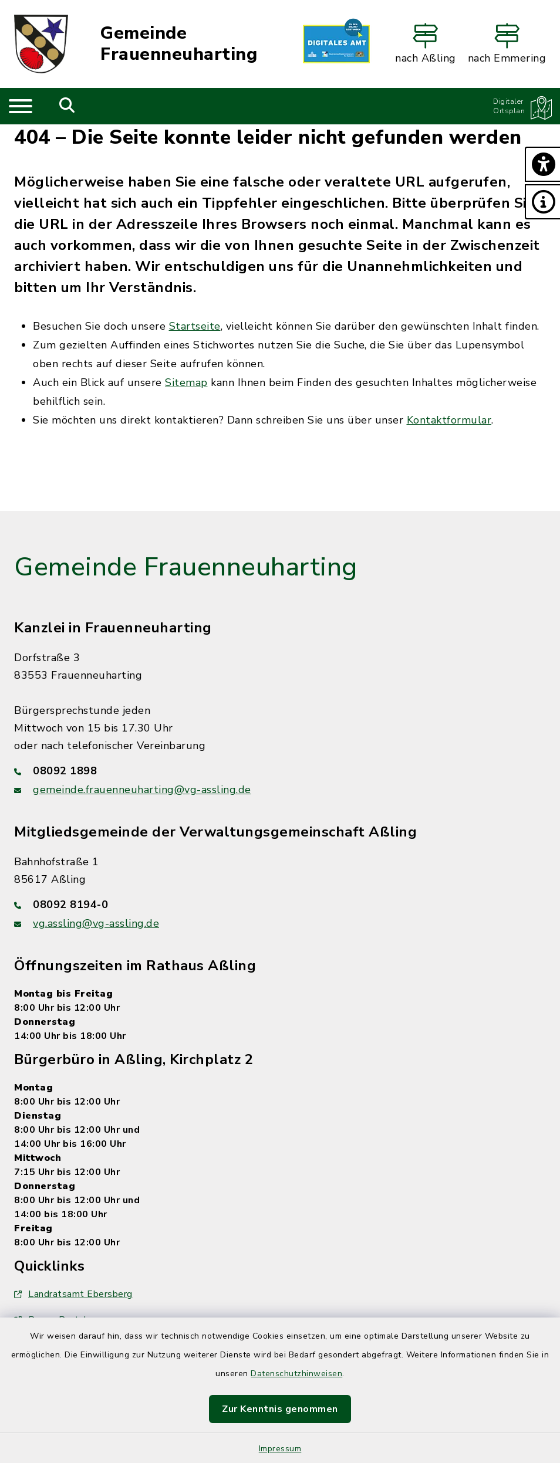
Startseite (195, 326)
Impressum (280, 1448)
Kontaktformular (449, 420)
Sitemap (186, 382)
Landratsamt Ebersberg (73, 1294)
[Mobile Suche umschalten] (67, 106)
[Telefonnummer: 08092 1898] (280, 771)
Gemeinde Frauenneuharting (178, 44)
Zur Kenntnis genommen (280, 1409)
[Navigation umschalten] (20, 106)
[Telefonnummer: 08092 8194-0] (280, 905)
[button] (542, 164)
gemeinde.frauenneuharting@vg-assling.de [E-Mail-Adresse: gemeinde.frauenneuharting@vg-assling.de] (142, 790)
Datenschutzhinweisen (296, 1373)
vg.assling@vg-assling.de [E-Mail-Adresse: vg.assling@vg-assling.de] (96, 923)
